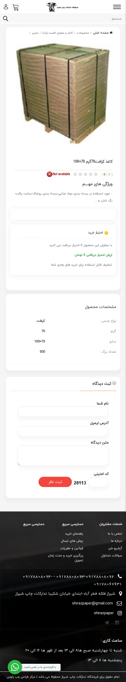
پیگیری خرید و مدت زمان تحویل (65, 558)
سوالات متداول (111, 555)
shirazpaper (104, 613)
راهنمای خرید (74, 533)
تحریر (35, 33)
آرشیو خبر (115, 548)
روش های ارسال (72, 541)
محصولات (83, 33)
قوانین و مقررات (71, 548)
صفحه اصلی (102, 33)
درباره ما (116, 541)
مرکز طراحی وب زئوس (21, 677)
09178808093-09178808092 (85, 576)
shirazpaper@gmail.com (92, 603)
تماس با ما (115, 533)
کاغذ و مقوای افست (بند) (57, 33)
